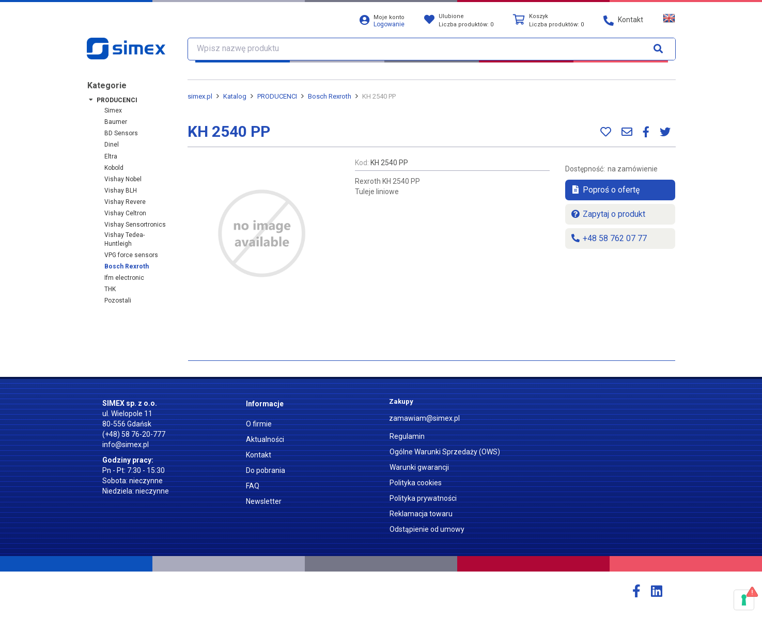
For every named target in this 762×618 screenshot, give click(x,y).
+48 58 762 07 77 (608, 238)
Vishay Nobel (123, 179)
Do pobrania (265, 470)
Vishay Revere (125, 201)
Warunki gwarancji (419, 467)
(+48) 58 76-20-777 (133, 434)
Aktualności (265, 439)
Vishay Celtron (125, 213)
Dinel (111, 144)
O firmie (259, 424)
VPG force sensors (131, 255)
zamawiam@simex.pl (424, 418)
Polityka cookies (416, 483)
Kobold (113, 167)
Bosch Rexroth (126, 266)
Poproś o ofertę (605, 190)
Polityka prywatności (423, 498)
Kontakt (258, 455)
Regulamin (407, 436)
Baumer (115, 121)
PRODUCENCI (117, 100)
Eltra (110, 156)
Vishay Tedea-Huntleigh (124, 239)
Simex (113, 110)
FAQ (252, 486)
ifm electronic (124, 277)
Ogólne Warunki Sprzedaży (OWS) (445, 452)
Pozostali (117, 300)
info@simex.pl (125, 444)
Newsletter (264, 501)
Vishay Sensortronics (135, 224)
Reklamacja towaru (421, 514)
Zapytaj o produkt (607, 214)
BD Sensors (121, 133)
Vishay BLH (120, 190)
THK (110, 289)
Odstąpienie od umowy (427, 529)
